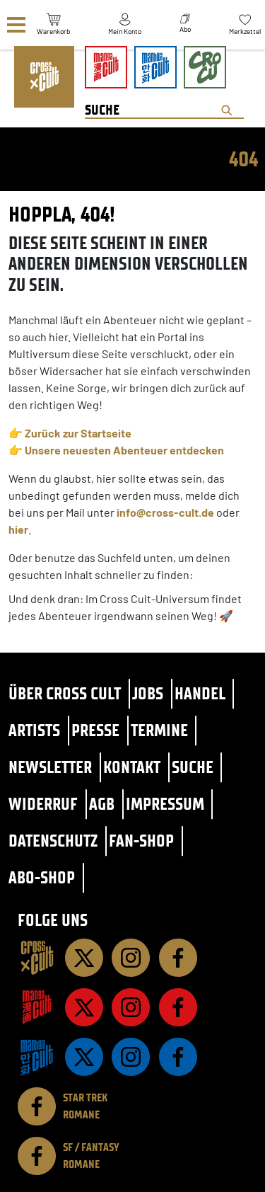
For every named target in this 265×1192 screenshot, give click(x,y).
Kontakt (131, 767)
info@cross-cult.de (165, 512)
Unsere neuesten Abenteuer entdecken (124, 450)
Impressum (165, 803)
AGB (101, 803)
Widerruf (43, 803)
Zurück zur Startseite (78, 433)
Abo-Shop (41, 877)
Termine (159, 730)
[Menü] (16, 25)
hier (18, 529)
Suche (192, 767)
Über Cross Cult (64, 693)
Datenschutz (53, 840)
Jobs (147, 693)
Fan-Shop (141, 840)
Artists (34, 730)
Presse (95, 730)
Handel (200, 693)
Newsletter (50, 767)
